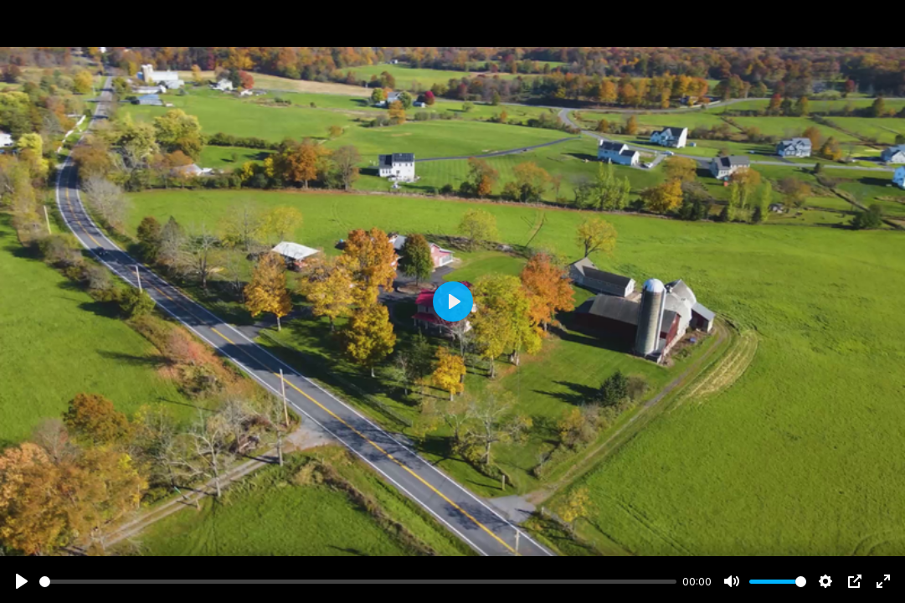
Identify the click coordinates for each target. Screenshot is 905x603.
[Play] (21, 581)
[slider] (357, 582)
